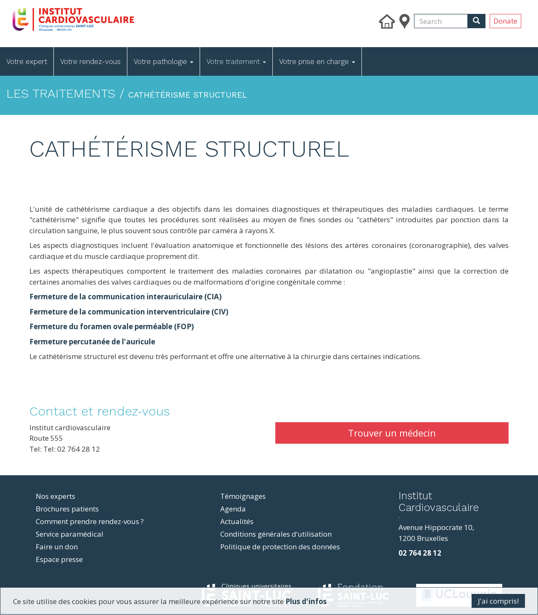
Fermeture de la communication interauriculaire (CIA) (125, 296)
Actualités (236, 521)
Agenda (233, 509)
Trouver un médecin (392, 432)
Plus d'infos (306, 601)
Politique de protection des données (280, 546)
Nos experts (55, 496)
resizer (399, 517)
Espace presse (59, 559)
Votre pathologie (163, 61)
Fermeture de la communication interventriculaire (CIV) (128, 312)
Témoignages (243, 496)
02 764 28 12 (419, 553)
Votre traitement (236, 61)
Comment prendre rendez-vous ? (90, 521)
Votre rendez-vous (90, 61)
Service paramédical (69, 534)
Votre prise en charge (317, 61)
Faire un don (57, 546)
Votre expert (26, 61)
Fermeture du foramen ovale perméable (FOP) (111, 326)
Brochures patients (67, 509)
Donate (505, 21)
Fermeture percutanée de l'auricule (92, 341)
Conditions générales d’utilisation (276, 534)
